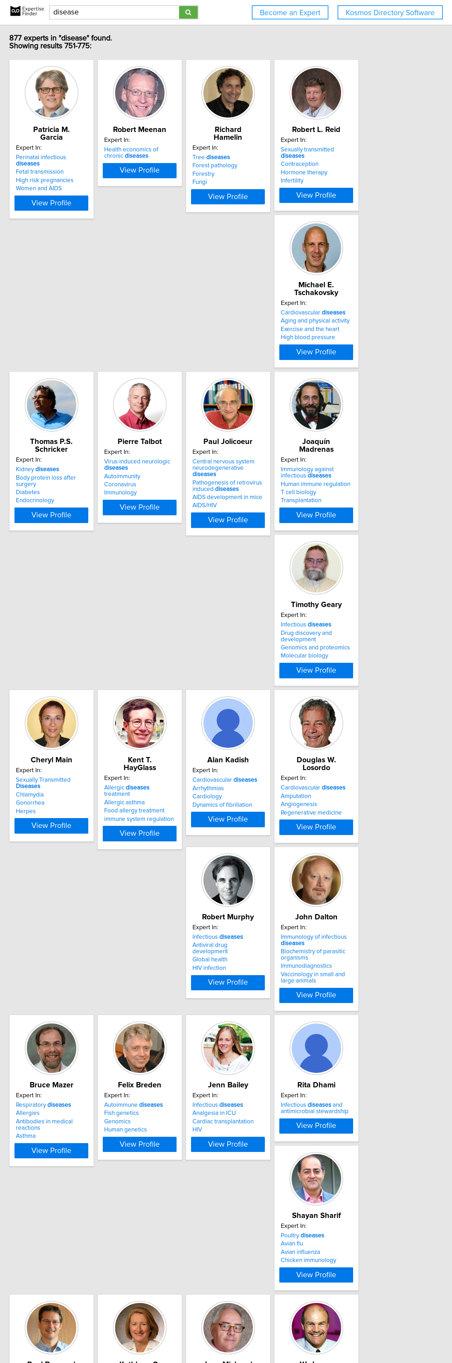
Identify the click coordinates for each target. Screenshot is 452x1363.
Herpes (242, 533)
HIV (237, 885)
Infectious (152, 509)
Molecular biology (150, 533)
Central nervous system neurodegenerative (377, 336)
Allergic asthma (359, 517)
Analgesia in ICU (254, 868)
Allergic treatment (375, 509)
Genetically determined (382, 1036)
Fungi (240, 182)
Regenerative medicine (157, 709)
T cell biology (38, 532)
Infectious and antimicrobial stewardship (372, 863)
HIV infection (249, 709)
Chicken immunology (48, 1061)
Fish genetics (144, 868)
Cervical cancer (147, 1044)
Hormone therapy (362, 174)
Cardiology (35, 701)
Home (226, 1337)
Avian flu (32, 1044)
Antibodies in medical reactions (62, 877)
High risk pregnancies (49, 174)
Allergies (32, 868)
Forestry (244, 174)
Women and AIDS (44, 182)
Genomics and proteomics (161, 525)
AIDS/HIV (351, 370)
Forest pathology (255, 165)
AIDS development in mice (374, 362)
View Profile (65, 216)
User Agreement (276, 1337)
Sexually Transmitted (273, 509)
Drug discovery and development (171, 517)
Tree (251, 157)
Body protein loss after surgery (167, 341)
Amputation (142, 693)
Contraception (357, 165)
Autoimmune (156, 860)
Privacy (245, 1337)
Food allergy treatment (369, 525)
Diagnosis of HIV (254, 1059)
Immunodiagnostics (364, 714)
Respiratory (48, 860)
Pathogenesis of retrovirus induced (373, 350)
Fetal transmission (45, 165)
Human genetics (148, 885)
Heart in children (55, 1212)
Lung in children (54, 1220)
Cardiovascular (53, 333)
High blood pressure (48, 358)
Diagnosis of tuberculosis (266, 1067)
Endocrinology (146, 358)
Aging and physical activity (55, 341)
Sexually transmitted (378, 157)
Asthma (31, 885)
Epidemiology (145, 1053)
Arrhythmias (36, 693)
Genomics (140, 877)
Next (279, 1303)
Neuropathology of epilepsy (375, 1067)
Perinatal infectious (58, 157)
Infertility (350, 182)
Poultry (42, 1036)
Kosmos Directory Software (390, 13)
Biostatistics (36, 1228)
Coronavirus (249, 356)
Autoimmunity (251, 347)
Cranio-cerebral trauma (369, 1044)
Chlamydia (247, 517)
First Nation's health (152, 1061)
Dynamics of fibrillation (51, 709)
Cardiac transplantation (263, 877)
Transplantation (41, 540)
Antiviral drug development (268, 693)
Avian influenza (40, 1053)
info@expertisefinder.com (186, 1337)
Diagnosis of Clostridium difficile (275, 1050)
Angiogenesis (145, 701)
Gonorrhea (247, 525)
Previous (179, 1303)
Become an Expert (290, 13)
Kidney (148, 333)
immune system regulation (373, 533)
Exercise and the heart (50, 350)
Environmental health (48, 1236)
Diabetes (139, 350)
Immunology (249, 364)
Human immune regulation (55, 523)
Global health (250, 701)
